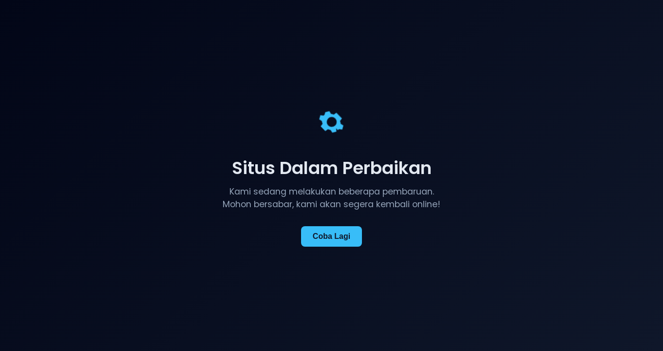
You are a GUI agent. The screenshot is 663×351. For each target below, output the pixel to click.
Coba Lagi (331, 236)
